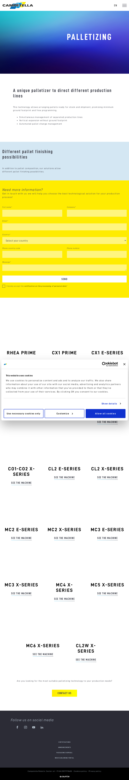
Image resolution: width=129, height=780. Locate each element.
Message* (6, 262)
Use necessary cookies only (23, 413)
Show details (109, 403)
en (115, 5)
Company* (71, 207)
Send (64, 279)
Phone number (73, 248)
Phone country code (11, 248)
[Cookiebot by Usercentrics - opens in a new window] (104, 364)
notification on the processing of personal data (45, 286)
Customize (64, 413)
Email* (5, 221)
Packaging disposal (64, 752)
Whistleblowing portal (64, 758)
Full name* (7, 207)
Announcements (64, 747)
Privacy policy (95, 771)
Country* (6, 234)
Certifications (64, 742)
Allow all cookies (105, 413)
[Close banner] (124, 364)
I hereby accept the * (37, 286)
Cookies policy (80, 771)
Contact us (64, 693)
